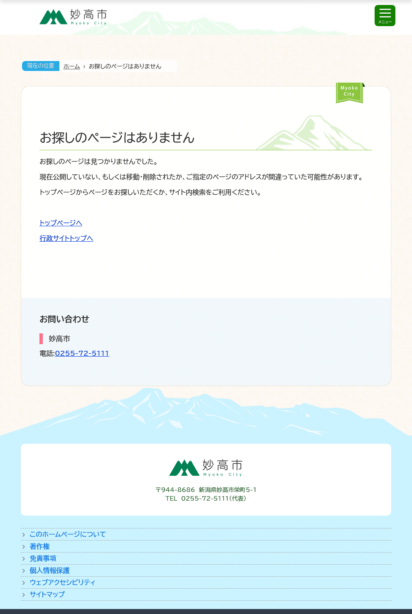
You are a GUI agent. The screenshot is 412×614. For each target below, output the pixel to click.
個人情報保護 (50, 570)
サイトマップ (47, 594)
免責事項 (43, 558)
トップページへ (60, 223)
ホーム (72, 66)
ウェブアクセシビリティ (63, 582)
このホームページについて (68, 534)
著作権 (40, 546)
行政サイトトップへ (66, 238)
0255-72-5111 (82, 353)
